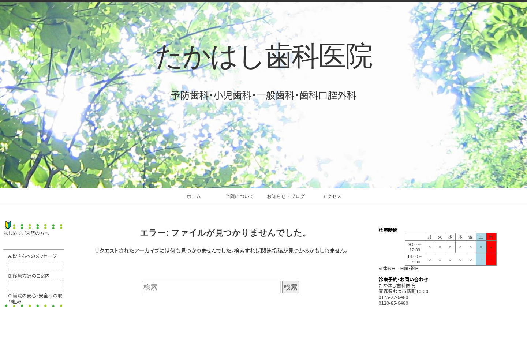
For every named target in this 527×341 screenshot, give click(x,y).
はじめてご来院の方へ (26, 232)
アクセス (331, 196)
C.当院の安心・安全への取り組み (35, 298)
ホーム (194, 196)
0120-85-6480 (393, 302)
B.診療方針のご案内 (29, 275)
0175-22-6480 (393, 296)
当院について (239, 196)
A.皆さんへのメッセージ (32, 255)
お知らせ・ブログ (286, 196)
